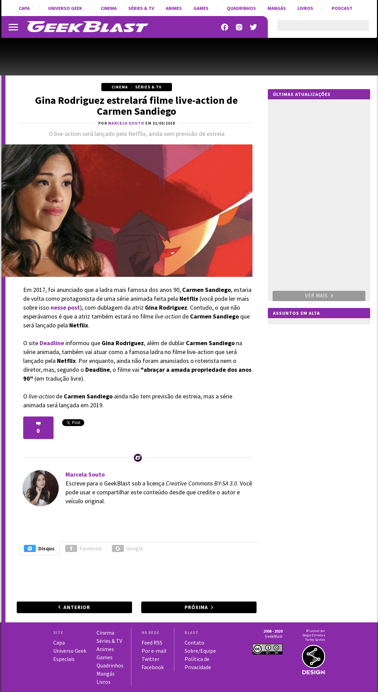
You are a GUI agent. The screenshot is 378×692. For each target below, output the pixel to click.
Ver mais (319, 295)
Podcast (342, 8)
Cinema (109, 8)
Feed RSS (152, 642)
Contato (194, 642)
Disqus (39, 548)
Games (200, 8)
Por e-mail (154, 650)
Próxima (196, 607)
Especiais (64, 658)
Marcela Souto (85, 474)
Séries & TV (141, 8)
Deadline (53, 343)
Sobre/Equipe (200, 650)
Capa (24, 8)
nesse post (65, 307)
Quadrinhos (241, 8)
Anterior (76, 607)
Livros (305, 8)
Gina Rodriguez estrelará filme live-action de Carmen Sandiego (136, 105)
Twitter (150, 658)
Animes (174, 8)
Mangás (276, 8)
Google (127, 548)
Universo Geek (65, 8)
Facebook (83, 548)
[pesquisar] (317, 30)
